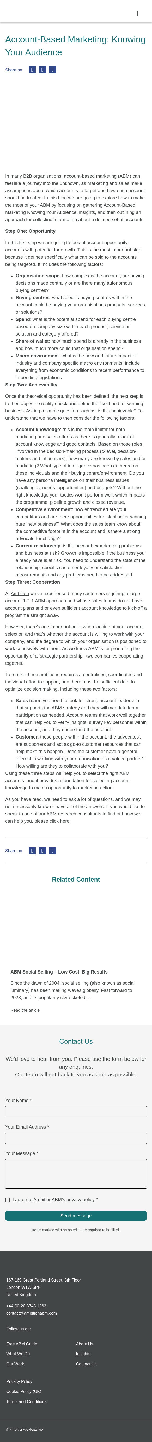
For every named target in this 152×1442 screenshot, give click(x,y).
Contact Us (86, 1364)
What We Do (18, 1354)
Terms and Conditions (26, 1401)
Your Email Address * (27, 1127)
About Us (84, 1344)
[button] (136, 14)
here (64, 821)
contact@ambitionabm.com (31, 1313)
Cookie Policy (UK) (23, 1391)
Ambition (20, 593)
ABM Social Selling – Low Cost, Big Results (59, 972)
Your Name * (18, 1100)
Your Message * (21, 1153)
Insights (83, 1354)
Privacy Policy (19, 1381)
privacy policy (80, 1199)
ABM (124, 176)
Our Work (15, 1364)
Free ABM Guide (21, 1344)
